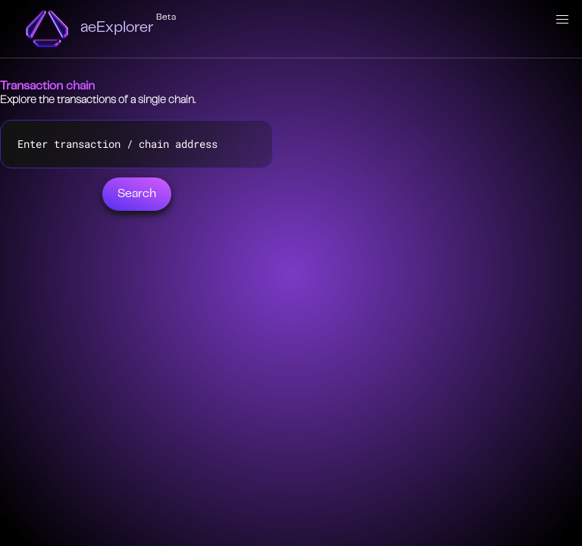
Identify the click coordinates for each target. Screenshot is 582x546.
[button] (562, 19)
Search (136, 194)
